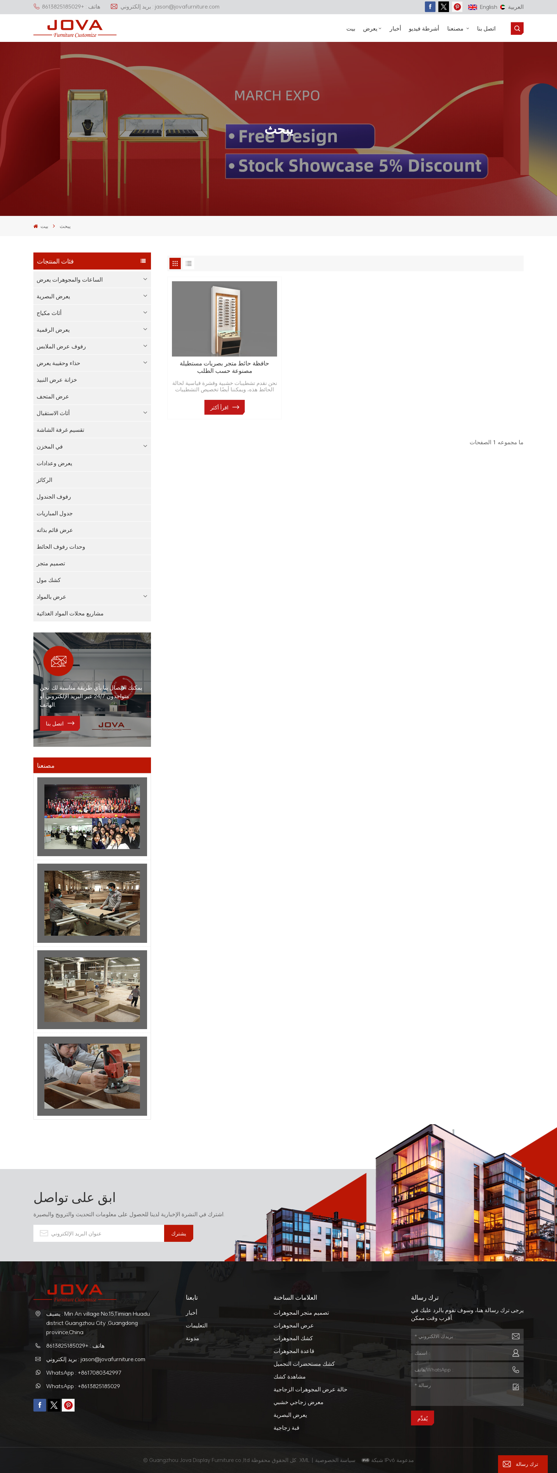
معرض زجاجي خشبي (299, 1402)
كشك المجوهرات (293, 1338)
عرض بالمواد (51, 596)
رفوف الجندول (54, 496)
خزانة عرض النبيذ (57, 379)
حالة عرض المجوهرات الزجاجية (310, 1389)
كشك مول (49, 580)
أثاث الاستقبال (53, 413)
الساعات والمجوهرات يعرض (70, 279)
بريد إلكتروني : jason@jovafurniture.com (165, 6)
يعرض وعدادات (54, 463)
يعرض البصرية (53, 296)
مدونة (192, 1338)
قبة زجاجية (286, 1427)
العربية (512, 6)
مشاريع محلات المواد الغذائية (70, 613)
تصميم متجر (51, 563)
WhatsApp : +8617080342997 (83, 1372)
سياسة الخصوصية (336, 1460)
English (482, 6)
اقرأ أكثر (219, 407)
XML (304, 1460)
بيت (350, 28)
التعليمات (196, 1325)
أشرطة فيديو (424, 28)
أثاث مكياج (49, 313)
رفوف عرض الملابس (61, 346)
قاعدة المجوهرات (294, 1351)
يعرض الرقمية (53, 329)
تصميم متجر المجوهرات (301, 1312)
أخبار (395, 28)
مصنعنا (456, 28)
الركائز (44, 479)
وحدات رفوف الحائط (61, 546)
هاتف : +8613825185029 (66, 6)
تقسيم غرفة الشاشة (60, 429)
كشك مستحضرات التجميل (304, 1363)
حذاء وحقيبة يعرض (58, 363)
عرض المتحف (53, 396)
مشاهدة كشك (290, 1376)
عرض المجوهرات (294, 1325)
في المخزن (50, 446)
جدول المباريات (55, 513)
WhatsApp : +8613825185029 (83, 1386)
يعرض (370, 28)
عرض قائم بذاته (55, 530)
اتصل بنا (486, 28)
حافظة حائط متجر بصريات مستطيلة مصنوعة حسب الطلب (224, 367)
